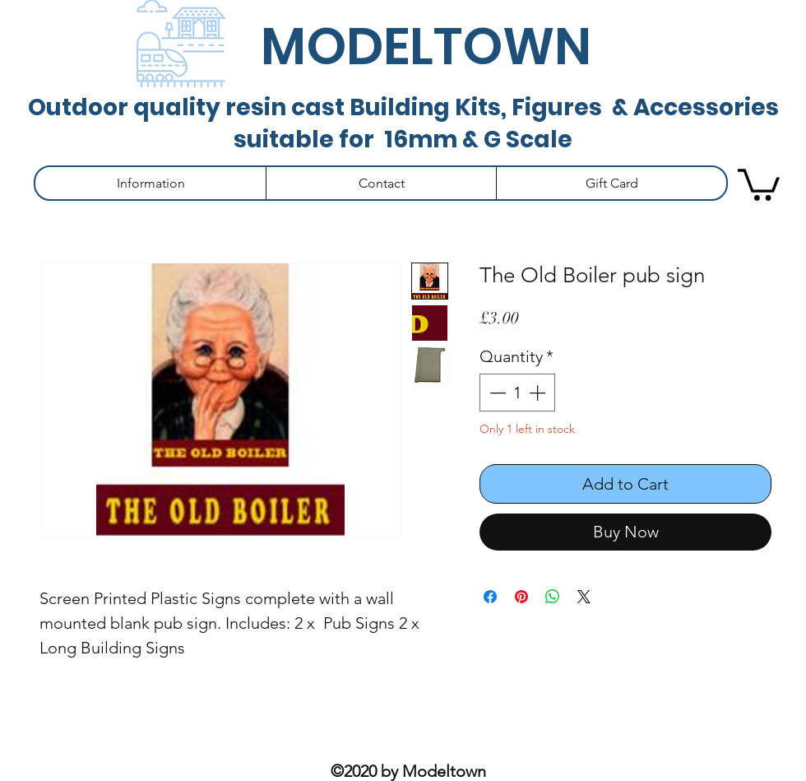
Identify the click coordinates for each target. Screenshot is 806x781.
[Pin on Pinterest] (521, 597)
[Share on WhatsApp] (553, 597)
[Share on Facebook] (490, 597)
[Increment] (539, 392)
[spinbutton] (517, 392)
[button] (150, 183)
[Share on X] (584, 597)
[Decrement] (496, 392)
